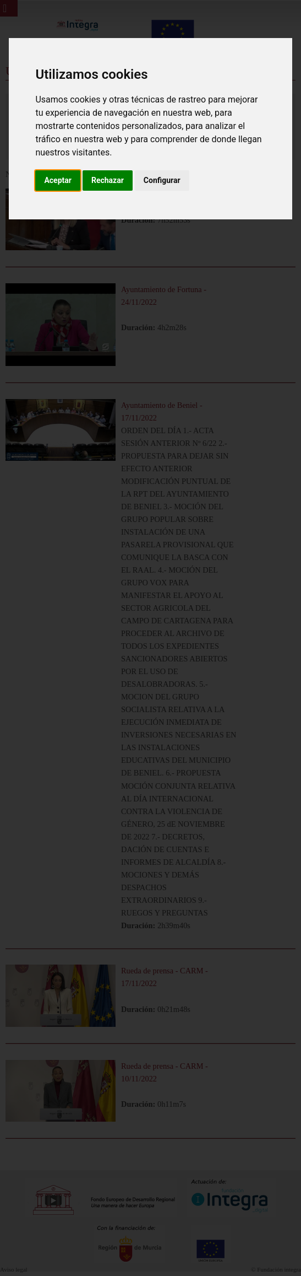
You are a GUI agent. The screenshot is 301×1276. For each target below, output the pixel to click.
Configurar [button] (162, 180)
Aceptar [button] (58, 180)
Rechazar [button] (107, 180)
